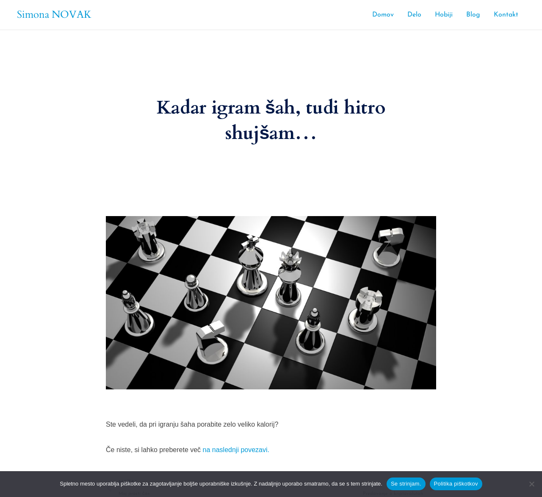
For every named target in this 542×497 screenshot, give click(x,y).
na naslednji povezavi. (236, 449)
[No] (531, 484)
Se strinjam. (406, 483)
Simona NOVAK (54, 15)
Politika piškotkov (456, 483)
